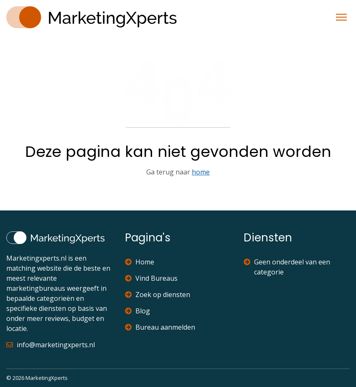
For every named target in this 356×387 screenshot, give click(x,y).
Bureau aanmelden (160, 327)
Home (139, 262)
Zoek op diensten (157, 295)
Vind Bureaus (151, 278)
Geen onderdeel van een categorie (287, 267)
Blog (137, 311)
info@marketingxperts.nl (50, 345)
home (201, 172)
